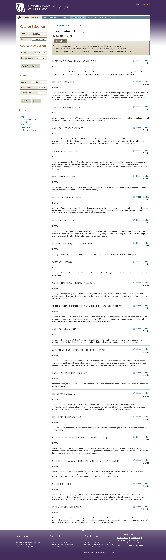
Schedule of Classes (28, 124)
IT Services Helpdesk (28, 130)
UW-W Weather (121, 545)
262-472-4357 (68, 544)
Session (24, 82)
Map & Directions (122, 538)
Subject (24, 53)
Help (137, 4)
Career (23, 39)
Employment (121, 540)
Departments (78, 17)
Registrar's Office (27, 116)
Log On (145, 4)
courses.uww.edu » (31, 17)
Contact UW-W (54, 547)
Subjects (92, 17)
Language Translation (136, 545)
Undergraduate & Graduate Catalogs (31, 120)
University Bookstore (123, 543)
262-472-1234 (67, 542)
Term (23, 34)
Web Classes (26, 87)
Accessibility (136, 543)
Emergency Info (133, 540)
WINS (103, 51)
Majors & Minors (27, 127)
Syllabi (113, 17)
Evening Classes (27, 93)
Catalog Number (27, 58)
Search (103, 17)
